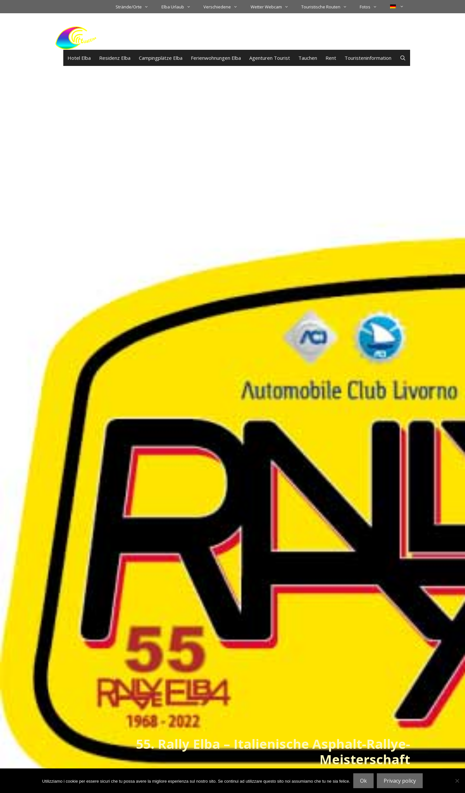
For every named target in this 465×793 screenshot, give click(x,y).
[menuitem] (397, 6)
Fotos (371, 6)
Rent (331, 58)
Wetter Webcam (273, 6)
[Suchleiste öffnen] (403, 58)
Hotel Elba (79, 58)
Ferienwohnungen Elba (216, 58)
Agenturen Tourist (269, 58)
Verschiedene (223, 6)
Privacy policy (400, 780)
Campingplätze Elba (160, 58)
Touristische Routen (327, 6)
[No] (457, 780)
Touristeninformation (368, 58)
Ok (363, 780)
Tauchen (307, 58)
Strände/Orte (135, 6)
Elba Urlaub (179, 6)
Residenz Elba (114, 58)
